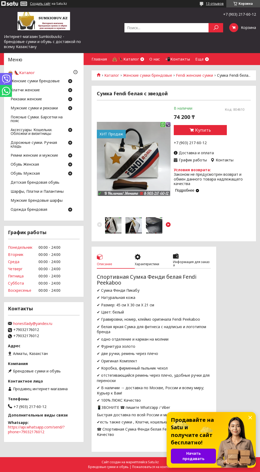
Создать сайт (40, 4)
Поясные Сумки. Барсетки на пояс (37, 119)
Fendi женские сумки (194, 75)
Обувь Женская (25, 164)
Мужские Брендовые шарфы (37, 201)
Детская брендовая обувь (35, 183)
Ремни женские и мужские (34, 155)
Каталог (111, 75)
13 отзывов (215, 3)
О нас (154, 59)
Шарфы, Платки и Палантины (37, 192)
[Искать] (216, 27)
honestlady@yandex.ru (32, 323)
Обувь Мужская (25, 173)
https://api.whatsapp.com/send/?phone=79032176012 (36, 429)
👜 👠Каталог (125, 59)
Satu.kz (153, 462)
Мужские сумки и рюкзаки (34, 108)
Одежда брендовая (29, 210)
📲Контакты (177, 59)
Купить (203, 130)
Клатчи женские (25, 90)
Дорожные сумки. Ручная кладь (34, 145)
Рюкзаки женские (26, 99)
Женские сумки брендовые (147, 75)
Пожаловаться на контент (152, 467)
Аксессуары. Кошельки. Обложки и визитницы (31, 132)
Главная (99, 59)
